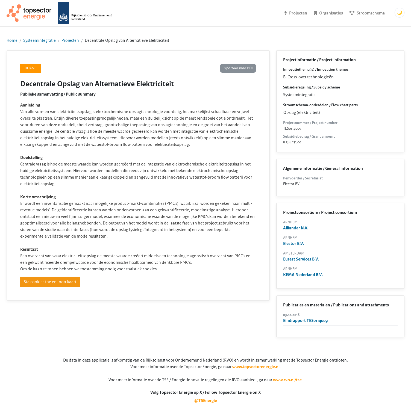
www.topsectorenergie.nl (256, 367)
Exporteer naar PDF (238, 68)
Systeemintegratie (39, 40)
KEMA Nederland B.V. (303, 275)
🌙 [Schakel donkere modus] (399, 12)
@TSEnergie (205, 400)
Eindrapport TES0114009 (305, 320)
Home (12, 40)
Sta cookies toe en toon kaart (50, 282)
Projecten (70, 40)
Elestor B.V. (293, 243)
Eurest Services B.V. (301, 259)
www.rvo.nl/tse (287, 380)
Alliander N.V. (295, 228)
